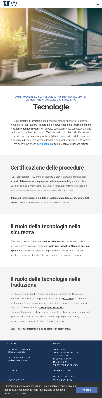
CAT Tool (68, 298)
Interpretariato (62, 359)
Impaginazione (61, 362)
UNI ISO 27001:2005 (62, 380)
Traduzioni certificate (65, 353)
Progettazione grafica (66, 365)
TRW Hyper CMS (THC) (51, 307)
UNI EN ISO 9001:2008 (63, 377)
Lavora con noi (16, 380)
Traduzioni (59, 349)
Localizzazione (61, 356)
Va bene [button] (86, 390)
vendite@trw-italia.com (17, 360)
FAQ (9, 377)
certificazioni (44, 143)
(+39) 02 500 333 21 (21, 358)
